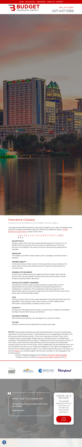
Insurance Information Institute (48, 357)
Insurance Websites (22, 355)
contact (16, 351)
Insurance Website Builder (57, 355)
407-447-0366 (63, 11)
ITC (65, 357)
